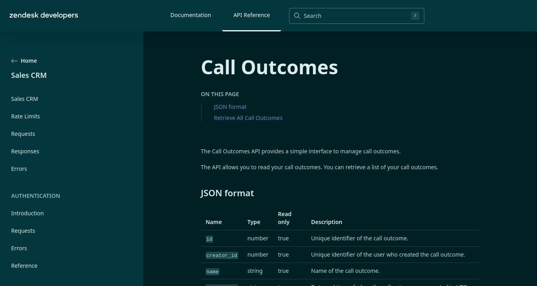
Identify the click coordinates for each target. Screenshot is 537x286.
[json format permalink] (197, 192)
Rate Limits (25, 116)
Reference (24, 265)
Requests (23, 133)
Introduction (27, 213)
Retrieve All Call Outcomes (248, 118)
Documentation (190, 15)
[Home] (44, 16)
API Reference (251, 15)
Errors (19, 168)
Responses (25, 151)
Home (24, 60)
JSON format (230, 106)
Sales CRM (24, 98)
